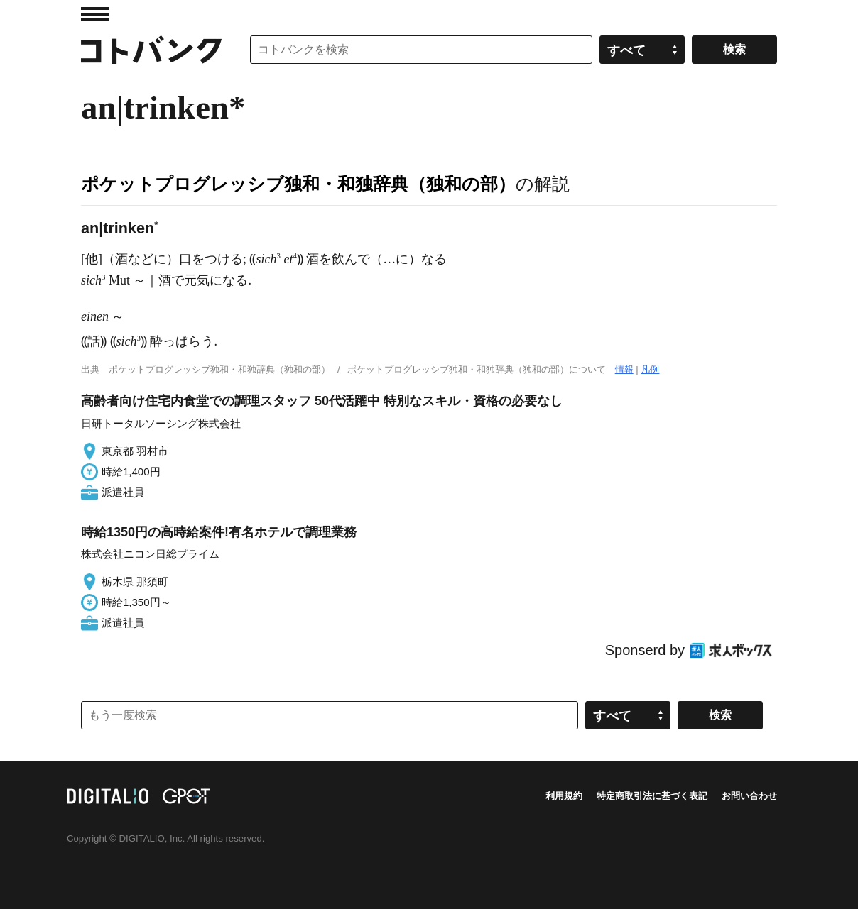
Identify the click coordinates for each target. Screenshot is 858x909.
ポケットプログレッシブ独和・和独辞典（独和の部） (298, 184)
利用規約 (563, 795)
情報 (624, 369)
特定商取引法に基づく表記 (652, 795)
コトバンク (151, 49)
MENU (95, 14)
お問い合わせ (749, 795)
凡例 (650, 369)
